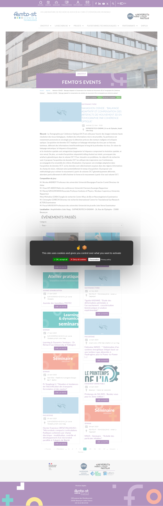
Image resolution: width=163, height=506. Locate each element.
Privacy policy (106, 259)
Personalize (94, 259)
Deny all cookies (78, 259)
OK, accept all (60, 259)
